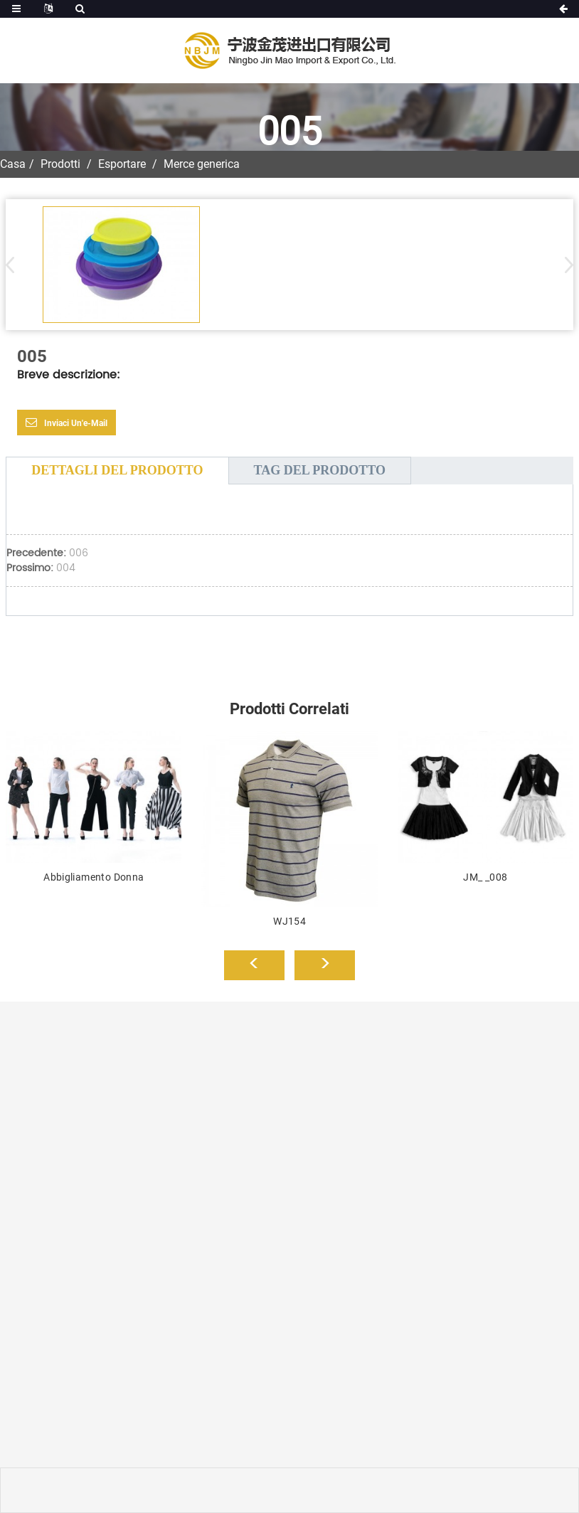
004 (65, 568)
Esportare (122, 164)
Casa (13, 164)
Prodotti (60, 164)
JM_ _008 (485, 877)
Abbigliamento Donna (93, 877)
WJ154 (289, 921)
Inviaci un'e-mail (75, 423)
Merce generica (202, 164)
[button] (564, 264)
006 (78, 553)
